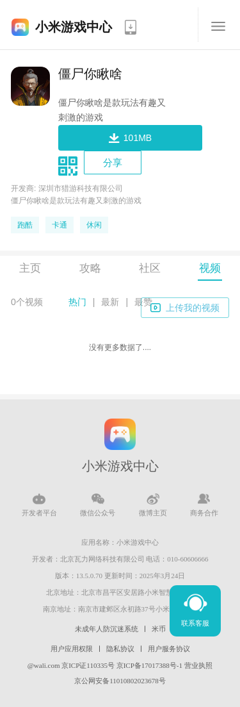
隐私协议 (120, 649)
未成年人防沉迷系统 (106, 629)
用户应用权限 (72, 649)
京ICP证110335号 (88, 665)
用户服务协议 (169, 649)
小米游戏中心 (73, 27)
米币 (159, 629)
